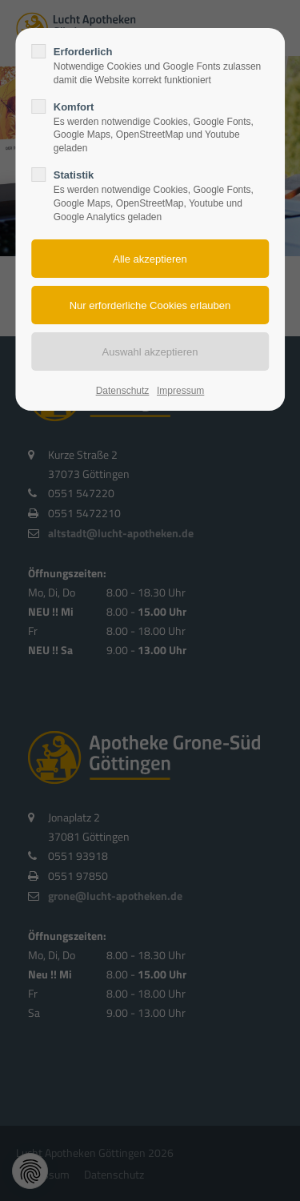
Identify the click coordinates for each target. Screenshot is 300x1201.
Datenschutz (123, 390)
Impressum (180, 390)
